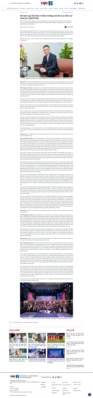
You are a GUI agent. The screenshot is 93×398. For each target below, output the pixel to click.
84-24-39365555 (15, 388)
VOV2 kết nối (65, 390)
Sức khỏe (61, 8)
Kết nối (66, 8)
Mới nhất (43, 384)
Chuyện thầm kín (81, 8)
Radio (13, 3)
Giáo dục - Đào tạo (24, 12)
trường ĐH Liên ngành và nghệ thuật (30, 322)
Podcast (19, 3)
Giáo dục (37, 8)
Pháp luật (56, 8)
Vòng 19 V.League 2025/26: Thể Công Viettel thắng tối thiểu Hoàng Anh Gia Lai (75, 352)
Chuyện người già (73, 8)
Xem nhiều (43, 386)
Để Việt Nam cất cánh (14, 8)
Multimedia (26, 3)
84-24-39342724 (15, 390)
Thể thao (50, 8)
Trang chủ (43, 382)
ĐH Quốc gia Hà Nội (17, 322)
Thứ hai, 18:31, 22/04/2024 (67, 12)
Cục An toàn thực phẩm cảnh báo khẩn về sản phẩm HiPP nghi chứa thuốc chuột (75, 343)
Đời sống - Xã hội (30, 8)
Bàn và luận (22, 8)
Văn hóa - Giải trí (43, 8)
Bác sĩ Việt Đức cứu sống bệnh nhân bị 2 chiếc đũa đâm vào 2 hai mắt (75, 335)
